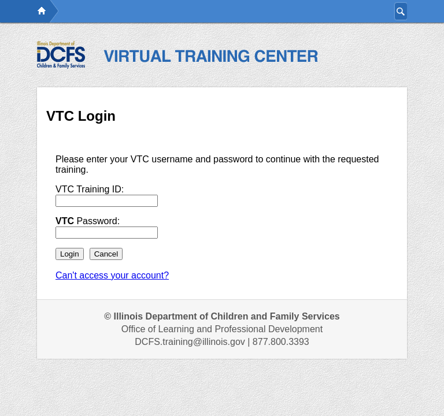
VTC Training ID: (90, 189)
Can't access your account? (112, 275)
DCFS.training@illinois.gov (190, 342)
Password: (88, 221)
